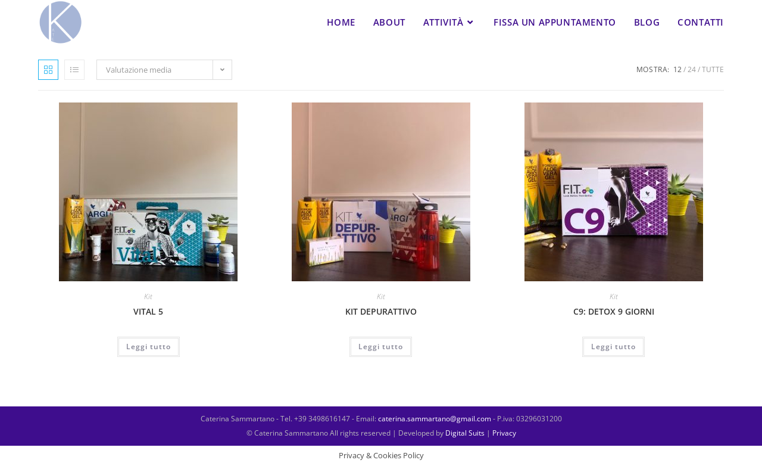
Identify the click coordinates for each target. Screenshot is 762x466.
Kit (148, 296)
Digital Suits (465, 433)
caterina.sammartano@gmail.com (435, 419)
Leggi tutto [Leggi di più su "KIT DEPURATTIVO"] (380, 346)
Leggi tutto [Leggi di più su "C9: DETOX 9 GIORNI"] (613, 346)
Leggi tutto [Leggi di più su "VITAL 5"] (148, 346)
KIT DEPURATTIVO (381, 311)
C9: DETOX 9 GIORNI (613, 311)
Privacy (503, 433)
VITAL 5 (148, 311)
